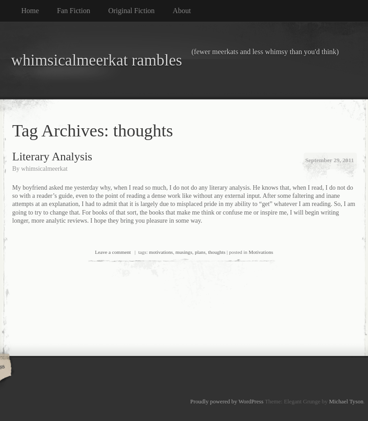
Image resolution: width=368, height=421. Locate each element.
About (182, 10)
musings (183, 252)
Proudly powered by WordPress (227, 401)
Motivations (261, 252)
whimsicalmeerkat (44, 168)
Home (30, 10)
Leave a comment (113, 252)
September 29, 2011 (329, 160)
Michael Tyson (346, 401)
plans (200, 252)
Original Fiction (131, 10)
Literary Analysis (52, 156)
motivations (161, 252)
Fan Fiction (73, 10)
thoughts (217, 252)
